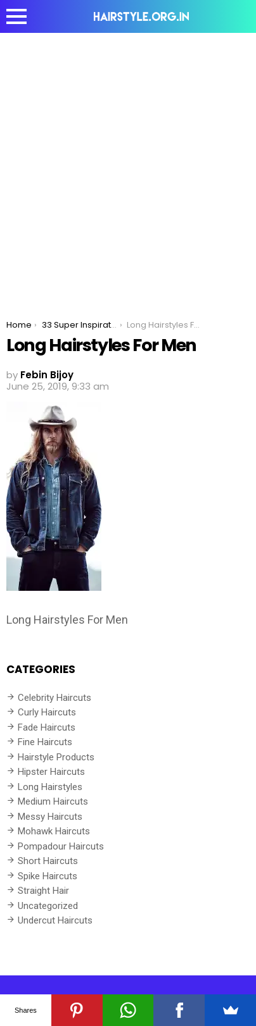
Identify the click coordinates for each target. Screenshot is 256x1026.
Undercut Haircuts (55, 920)
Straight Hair (43, 890)
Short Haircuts (48, 861)
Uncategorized (48, 906)
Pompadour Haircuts (61, 846)
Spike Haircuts (47, 876)
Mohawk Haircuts (54, 831)
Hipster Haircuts (51, 771)
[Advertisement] (128, 167)
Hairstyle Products (56, 757)
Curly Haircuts (47, 712)
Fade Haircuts (46, 727)
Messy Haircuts (50, 816)
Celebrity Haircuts (54, 697)
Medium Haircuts (53, 801)
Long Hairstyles (50, 787)
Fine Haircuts (45, 742)
